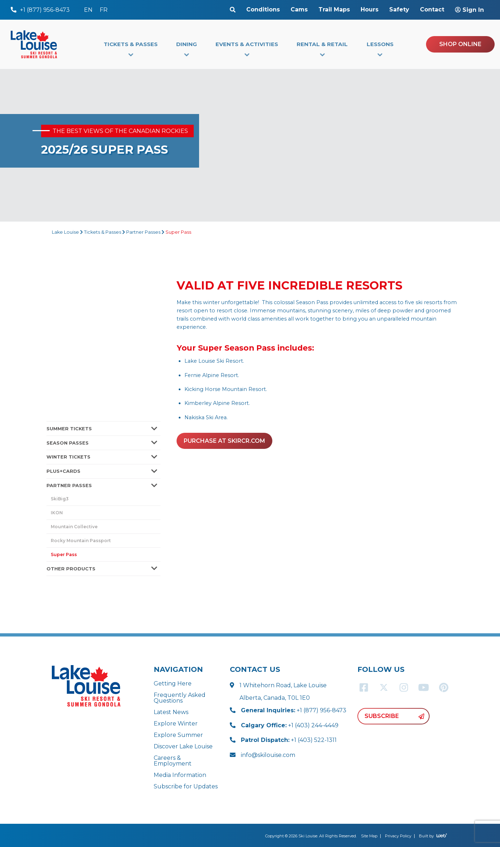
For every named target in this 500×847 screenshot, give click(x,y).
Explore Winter (176, 723)
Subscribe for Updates (186, 786)
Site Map (369, 835)
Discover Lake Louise (183, 746)
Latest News (171, 712)
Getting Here (173, 683)
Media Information (180, 775)
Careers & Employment (173, 760)
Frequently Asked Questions (180, 698)
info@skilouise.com (268, 755)
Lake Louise (65, 232)
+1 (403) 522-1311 (289, 740)
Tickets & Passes (102, 232)
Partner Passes (143, 232)
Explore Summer (178, 735)
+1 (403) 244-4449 (289, 725)
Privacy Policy (398, 835)
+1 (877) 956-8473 (293, 710)
